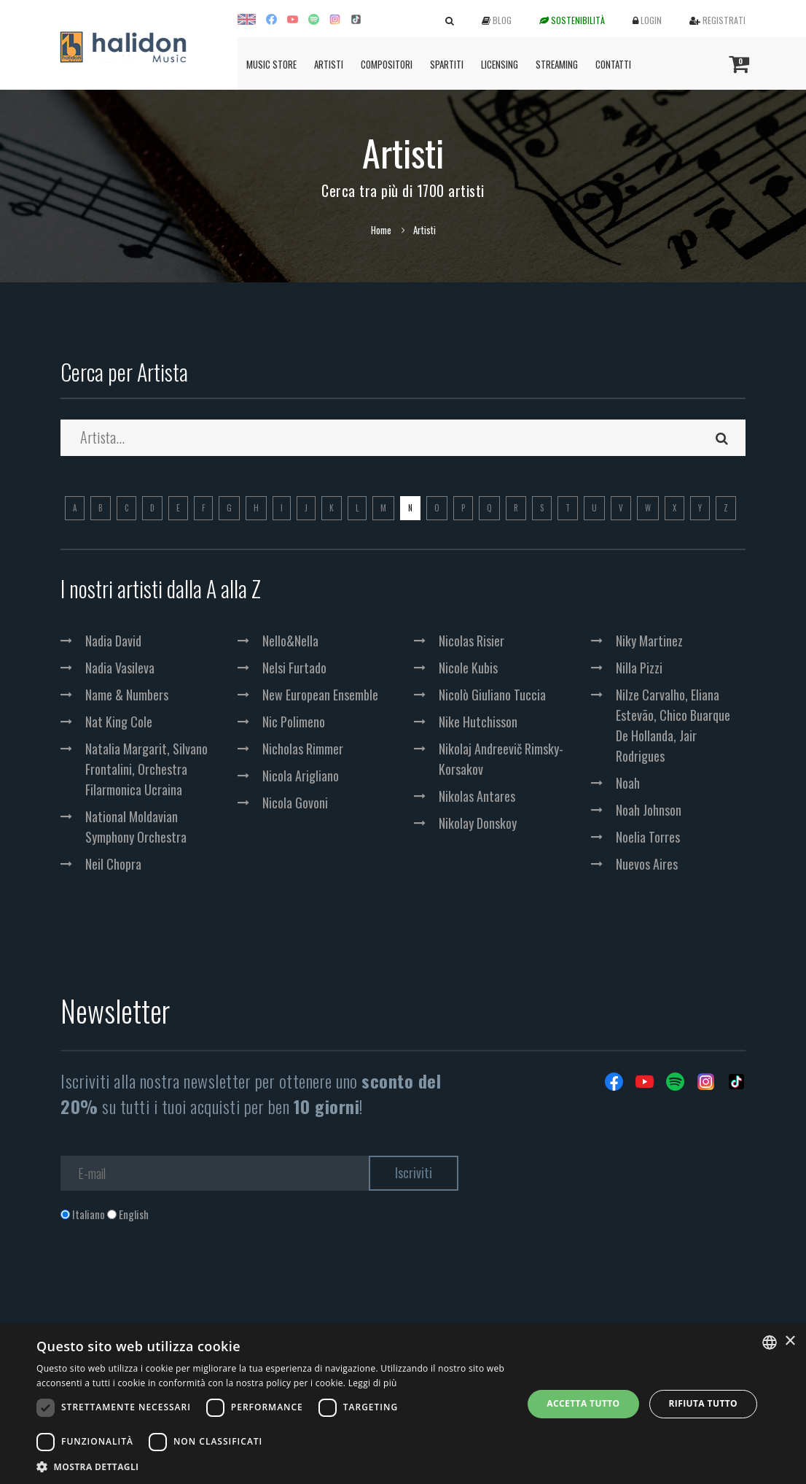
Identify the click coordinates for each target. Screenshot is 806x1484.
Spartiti (446, 64)
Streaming (557, 64)
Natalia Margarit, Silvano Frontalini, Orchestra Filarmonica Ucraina (146, 769)
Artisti (328, 64)
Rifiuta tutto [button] (703, 1403)
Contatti (613, 64)
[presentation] (171, 1281)
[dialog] (403, 1404)
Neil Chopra (113, 863)
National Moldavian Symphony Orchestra (136, 826)
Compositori (386, 64)
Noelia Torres (648, 836)
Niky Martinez (649, 640)
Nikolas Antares (477, 796)
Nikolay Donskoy (478, 823)
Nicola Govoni (295, 802)
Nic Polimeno (293, 721)
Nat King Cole (118, 721)
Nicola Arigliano (300, 775)
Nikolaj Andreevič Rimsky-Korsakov (501, 758)
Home (381, 230)
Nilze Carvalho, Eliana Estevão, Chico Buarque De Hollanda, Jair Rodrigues (673, 725)
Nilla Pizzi (639, 667)
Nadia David (113, 640)
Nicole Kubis (468, 667)
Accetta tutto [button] (583, 1403)
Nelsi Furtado (294, 667)
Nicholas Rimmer (302, 748)
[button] (272, 1466)
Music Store (271, 64)
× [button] (789, 1341)
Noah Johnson (648, 809)
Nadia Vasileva (119, 667)
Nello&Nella (290, 640)
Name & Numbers (126, 694)
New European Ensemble (320, 694)
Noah (628, 782)
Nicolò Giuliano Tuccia (492, 694)
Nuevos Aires (647, 863)
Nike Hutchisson (478, 721)
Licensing (499, 64)
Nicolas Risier (471, 640)
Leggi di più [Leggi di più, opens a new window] (372, 1383)
